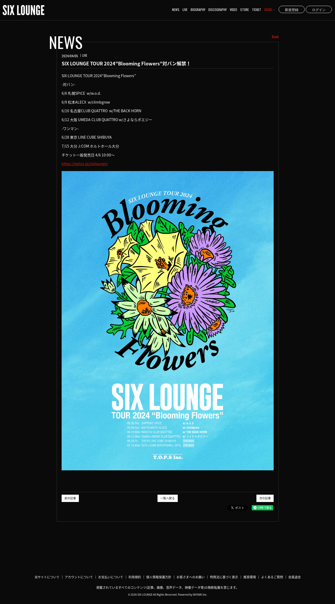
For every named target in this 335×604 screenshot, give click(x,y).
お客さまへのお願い (191, 577)
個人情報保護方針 (158, 577)
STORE (244, 9)
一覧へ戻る (167, 498)
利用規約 (134, 577)
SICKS (269, 9)
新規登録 (291, 9)
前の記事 (70, 498)
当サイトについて (47, 577)
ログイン (319, 9)
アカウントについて (79, 577)
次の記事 (265, 498)
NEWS (175, 9)
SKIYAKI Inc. (200, 594)
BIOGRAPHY (198, 9)
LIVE (185, 9)
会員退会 (294, 577)
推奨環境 (249, 577)
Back (275, 36)
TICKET (256, 9)
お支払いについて (110, 577)
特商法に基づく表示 (224, 577)
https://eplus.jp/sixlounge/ (85, 163)
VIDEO (233, 9)
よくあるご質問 (272, 577)
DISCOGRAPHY (217, 9)
